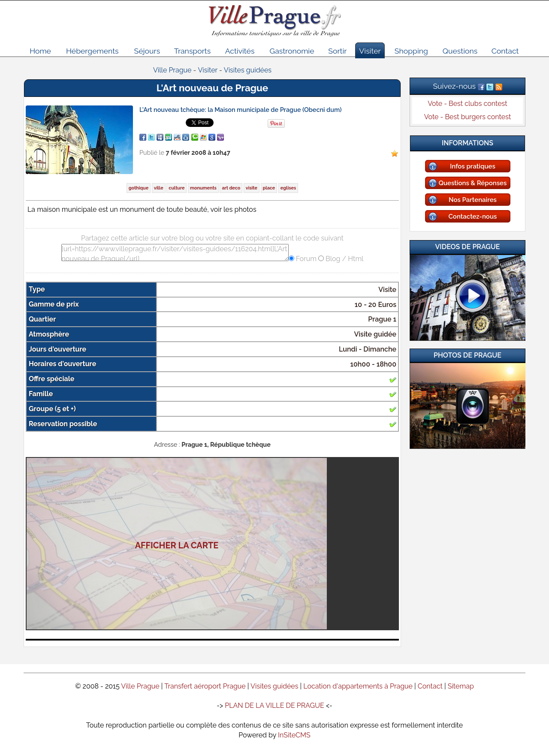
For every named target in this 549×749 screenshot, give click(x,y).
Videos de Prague (467, 247)
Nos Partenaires (473, 200)
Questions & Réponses (473, 183)
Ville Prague (140, 686)
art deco (231, 188)
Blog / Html (343, 259)
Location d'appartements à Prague (358, 686)
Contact (505, 50)
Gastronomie (292, 50)
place (269, 188)
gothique (138, 188)
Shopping (411, 50)
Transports (192, 50)
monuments (203, 188)
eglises (288, 188)
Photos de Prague (467, 355)
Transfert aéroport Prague (205, 686)
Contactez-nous (473, 216)
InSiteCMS (294, 735)
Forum (305, 259)
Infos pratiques (472, 166)
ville (158, 188)
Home (40, 50)
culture (176, 188)
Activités (240, 50)
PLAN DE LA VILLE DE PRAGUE (274, 705)
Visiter (369, 50)
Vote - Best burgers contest (467, 117)
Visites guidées (274, 686)
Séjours (147, 50)
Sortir (337, 50)
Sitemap (461, 686)
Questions (460, 50)
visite (251, 188)
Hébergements (92, 50)
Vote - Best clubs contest (467, 103)
